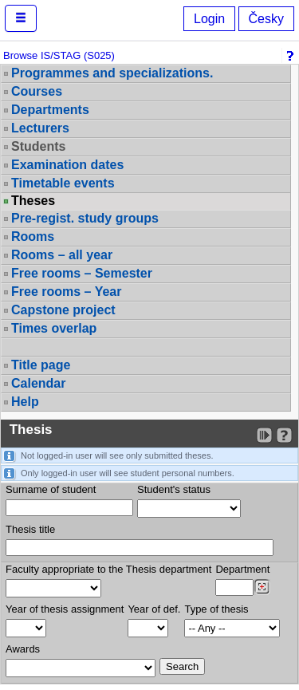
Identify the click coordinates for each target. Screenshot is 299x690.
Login (209, 19)
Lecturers (40, 128)
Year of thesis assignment (65, 609)
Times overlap (53, 328)
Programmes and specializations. (112, 73)
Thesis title (30, 529)
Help (25, 401)
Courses (36, 91)
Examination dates (67, 165)
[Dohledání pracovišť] (262, 587)
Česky (266, 19)
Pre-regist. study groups (85, 218)
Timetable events (63, 183)
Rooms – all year (61, 255)
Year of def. (154, 609)
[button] (21, 18)
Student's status (173, 489)
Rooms (32, 236)
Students (38, 146)
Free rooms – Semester (81, 273)
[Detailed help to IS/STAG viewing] (284, 435)
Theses (33, 201)
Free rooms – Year (66, 291)
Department (242, 569)
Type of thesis (216, 609)
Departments (50, 109)
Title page (40, 365)
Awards (23, 649)
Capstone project (63, 310)
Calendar (38, 383)
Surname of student (51, 489)
